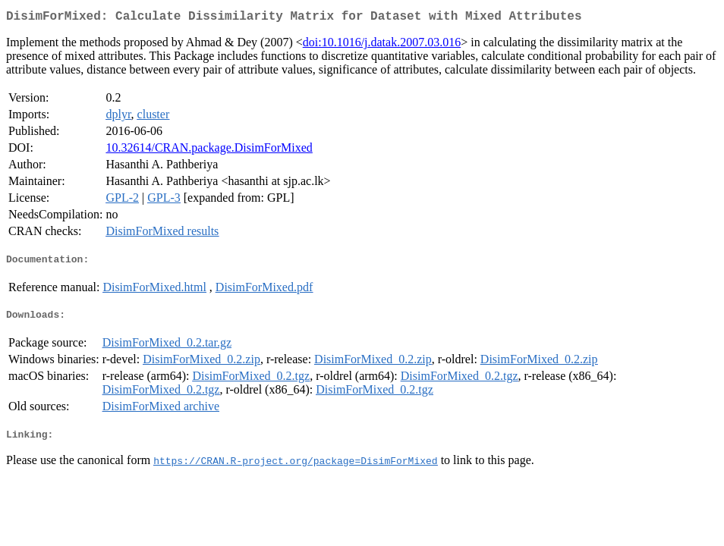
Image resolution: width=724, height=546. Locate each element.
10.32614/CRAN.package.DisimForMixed (208, 150)
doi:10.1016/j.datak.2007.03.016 (382, 45)
